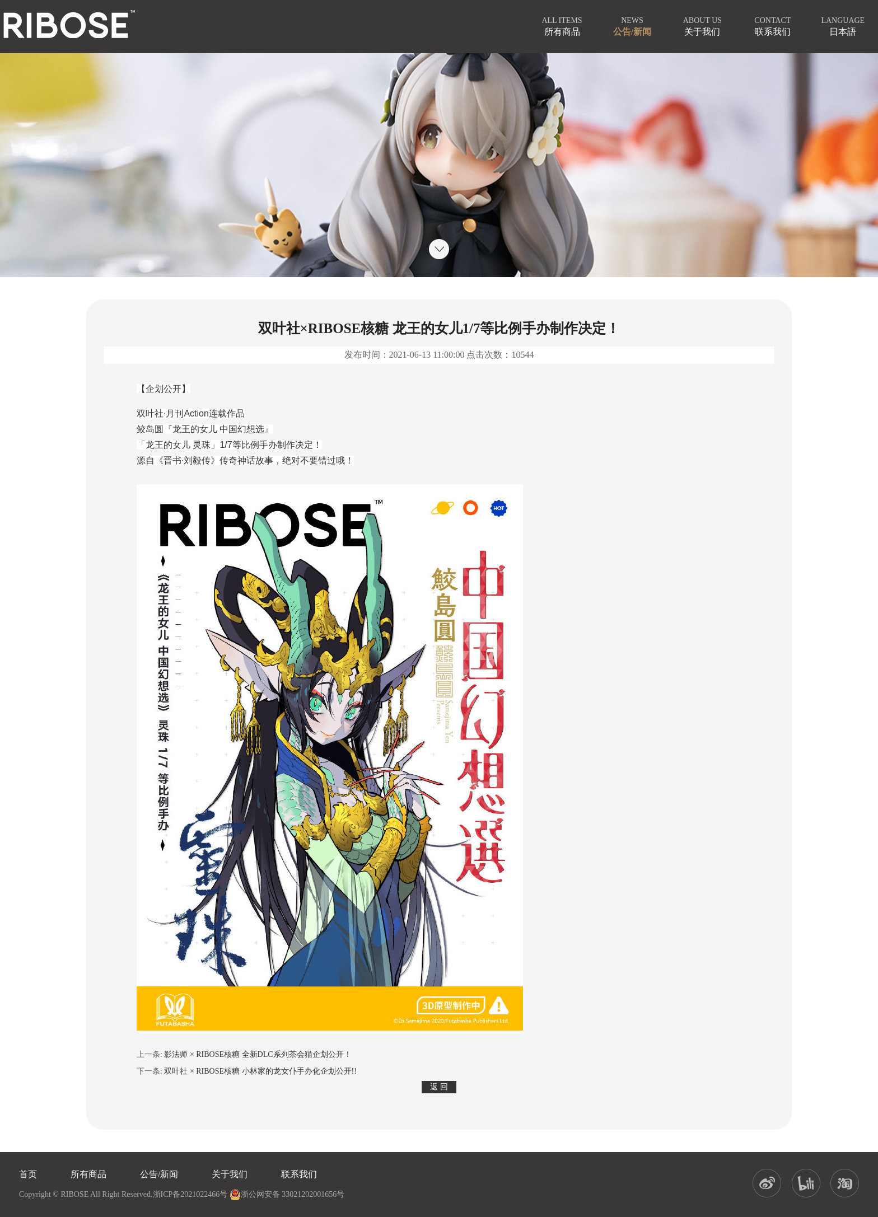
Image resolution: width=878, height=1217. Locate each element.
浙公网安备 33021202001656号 (287, 1194)
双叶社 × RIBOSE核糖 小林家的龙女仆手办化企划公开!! (260, 1071)
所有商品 (88, 1174)
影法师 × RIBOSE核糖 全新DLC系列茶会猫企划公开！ (257, 1054)
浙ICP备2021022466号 (190, 1194)
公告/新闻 (159, 1174)
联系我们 (299, 1174)
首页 (28, 1174)
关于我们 (229, 1174)
